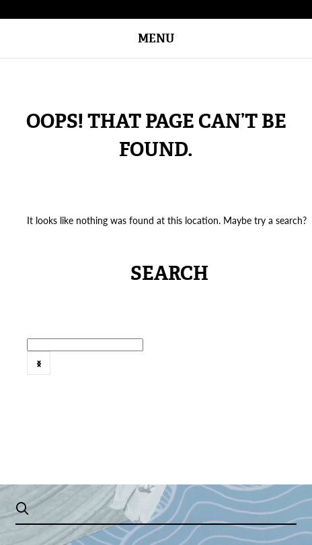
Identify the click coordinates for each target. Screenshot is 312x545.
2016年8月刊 (226, 370)
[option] (128, 371)
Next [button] (38, 363)
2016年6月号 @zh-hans (131, 370)
